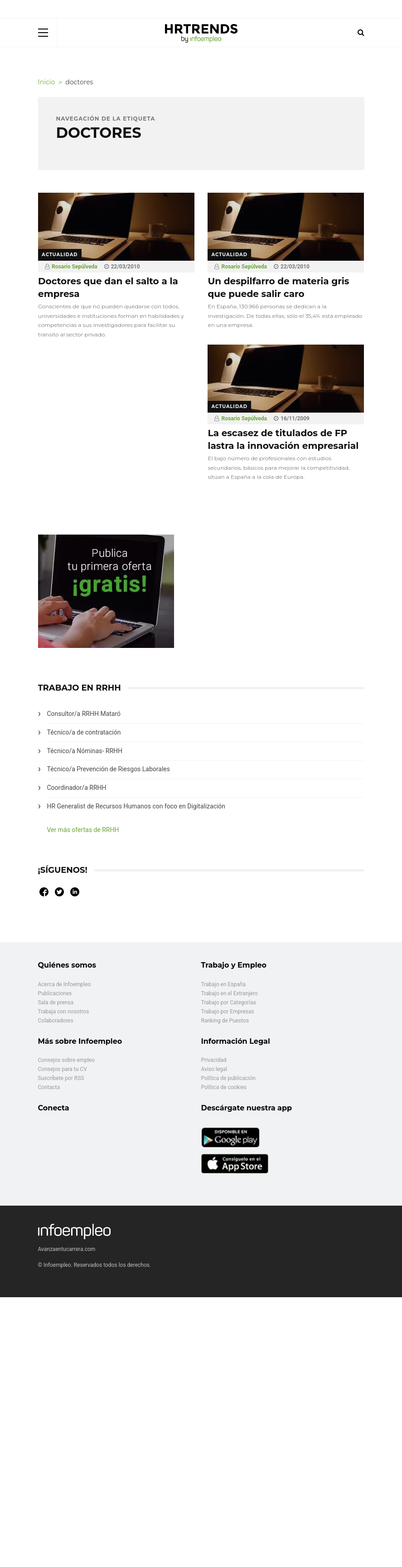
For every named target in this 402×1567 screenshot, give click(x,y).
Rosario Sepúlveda (74, 266)
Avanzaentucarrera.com (67, 1249)
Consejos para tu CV (62, 1069)
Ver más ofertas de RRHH (83, 829)
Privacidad (214, 1060)
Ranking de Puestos (225, 1020)
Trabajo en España (223, 984)
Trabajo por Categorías (229, 1002)
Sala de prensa (56, 1002)
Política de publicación (228, 1078)
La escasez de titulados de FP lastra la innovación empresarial (283, 439)
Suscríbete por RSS (61, 1078)
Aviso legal (214, 1069)
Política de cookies (224, 1087)
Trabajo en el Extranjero (229, 993)
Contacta (49, 1087)
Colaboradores (55, 1020)
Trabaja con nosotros (63, 1011)
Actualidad (60, 255)
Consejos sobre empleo (66, 1060)
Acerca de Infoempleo (64, 984)
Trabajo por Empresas (227, 1011)
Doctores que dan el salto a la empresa (108, 287)
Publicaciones (55, 993)
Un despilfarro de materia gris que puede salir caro (278, 287)
